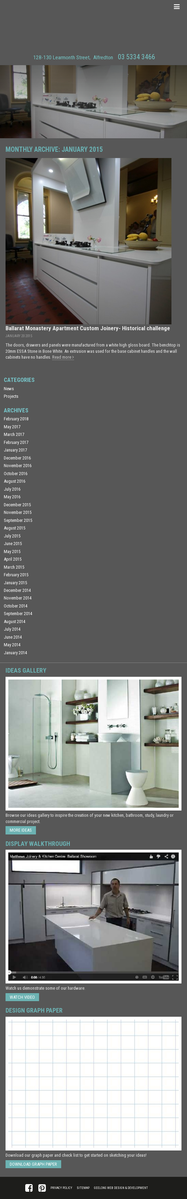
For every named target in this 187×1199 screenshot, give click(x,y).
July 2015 (12, 536)
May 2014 (12, 644)
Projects (11, 396)
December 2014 (17, 590)
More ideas (21, 830)
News (9, 388)
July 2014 (12, 629)
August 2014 (14, 621)
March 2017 (14, 434)
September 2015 (18, 520)
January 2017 (15, 450)
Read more (63, 357)
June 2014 (13, 637)
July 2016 (12, 489)
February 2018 (16, 418)
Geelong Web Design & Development (121, 1188)
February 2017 (16, 442)
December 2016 (17, 458)
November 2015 (17, 512)
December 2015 (17, 504)
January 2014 (15, 652)
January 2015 (15, 582)
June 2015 (13, 543)
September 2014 (18, 613)
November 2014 (17, 598)
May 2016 (12, 496)
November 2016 (17, 465)
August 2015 (14, 528)
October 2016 (15, 473)
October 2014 (15, 606)
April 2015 (12, 559)
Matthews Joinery (93, 26)
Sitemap (83, 1188)
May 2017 (12, 426)
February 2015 (16, 574)
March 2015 (14, 567)
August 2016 (14, 481)
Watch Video (22, 997)
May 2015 (12, 551)
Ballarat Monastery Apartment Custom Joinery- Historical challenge (88, 328)
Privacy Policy (61, 1188)
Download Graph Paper (33, 1164)
